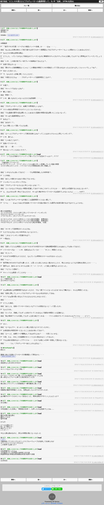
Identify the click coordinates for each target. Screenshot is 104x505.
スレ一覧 (26, 5)
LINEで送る (57, 489)
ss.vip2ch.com (13, 35)
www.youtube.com (8, 356)
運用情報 (53, 503)
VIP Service (55, 501)
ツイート (47, 489)
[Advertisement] (51, 19)
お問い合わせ (45, 503)
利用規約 (60, 503)
